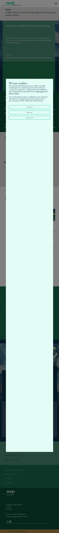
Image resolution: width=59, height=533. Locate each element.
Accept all (29, 107)
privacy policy (14, 93)
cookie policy (40, 91)
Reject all (29, 112)
